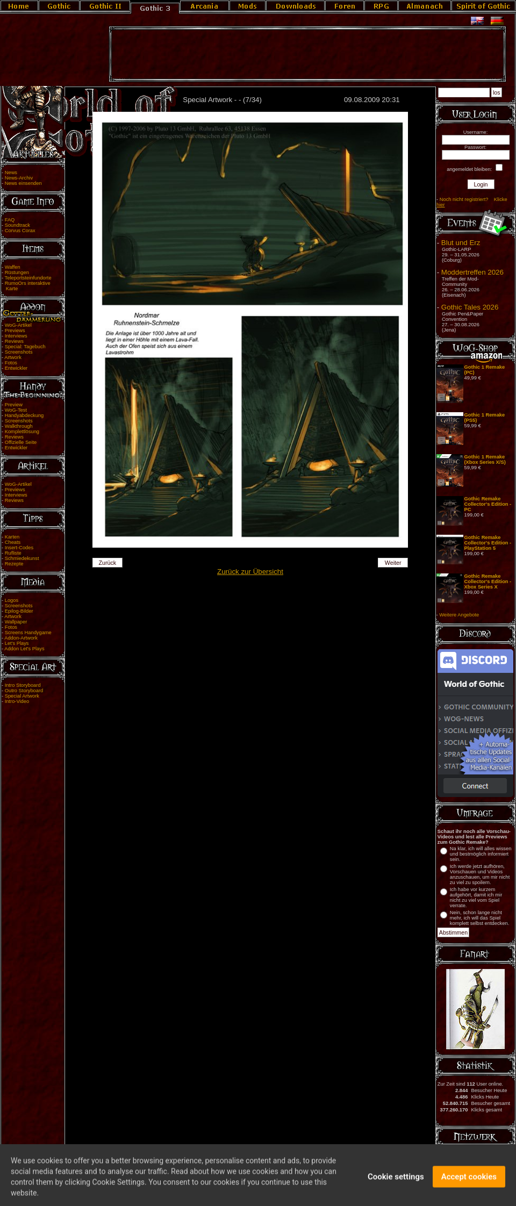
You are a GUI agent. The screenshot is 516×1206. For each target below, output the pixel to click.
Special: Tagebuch (25, 346)
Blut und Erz (461, 243)
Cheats (13, 542)
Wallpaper (16, 621)
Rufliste (13, 553)
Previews (15, 330)
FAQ (10, 219)
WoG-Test (16, 410)
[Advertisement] (307, 54)
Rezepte (14, 563)
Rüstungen (17, 272)
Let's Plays (17, 643)
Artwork (13, 357)
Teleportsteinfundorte (28, 278)
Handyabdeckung (24, 415)
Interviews (16, 336)
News (11, 172)
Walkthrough (19, 426)
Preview (14, 404)
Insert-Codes (19, 547)
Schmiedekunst (22, 558)
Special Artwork (22, 696)
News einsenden (23, 183)
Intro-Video (17, 701)
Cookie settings (396, 1183)
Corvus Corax (20, 230)
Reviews (14, 341)
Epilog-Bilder (19, 611)
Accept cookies (469, 1183)
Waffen (12, 267)
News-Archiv (19, 178)
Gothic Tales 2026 (469, 307)
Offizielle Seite (21, 442)
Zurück (108, 562)
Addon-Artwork (21, 638)
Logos (11, 600)
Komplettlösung (22, 431)
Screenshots (19, 352)
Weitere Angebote (459, 615)
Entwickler (16, 368)
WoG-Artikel (18, 325)
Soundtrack (17, 225)
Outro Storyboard (24, 690)
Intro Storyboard (23, 685)
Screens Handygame (28, 632)
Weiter (393, 562)
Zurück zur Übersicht (250, 572)
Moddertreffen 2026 (472, 272)
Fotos (11, 362)
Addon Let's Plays (24, 648)
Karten (12, 537)
